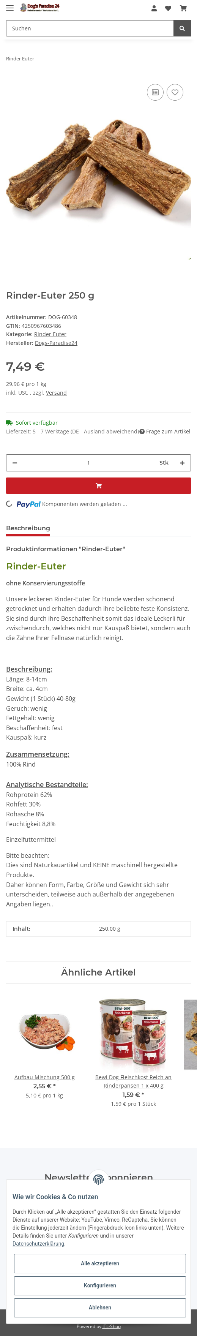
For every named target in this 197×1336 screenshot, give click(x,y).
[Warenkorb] (183, 9)
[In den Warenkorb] (98, 485)
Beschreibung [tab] (28, 528)
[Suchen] (90, 28)
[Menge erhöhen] (182, 463)
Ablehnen (100, 1307)
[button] (154, 9)
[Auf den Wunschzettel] (175, 92)
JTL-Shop (111, 1326)
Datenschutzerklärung (38, 1244)
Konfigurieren (100, 1285)
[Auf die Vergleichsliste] (155, 92)
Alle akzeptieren (100, 1263)
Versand (56, 392)
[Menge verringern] (14, 463)
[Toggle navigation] (10, 4)
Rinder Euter (50, 334)
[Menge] (88, 463)
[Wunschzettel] (168, 9)
